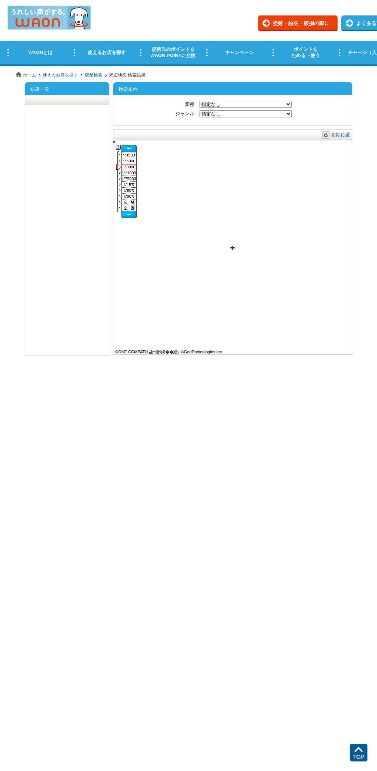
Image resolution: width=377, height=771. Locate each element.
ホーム (29, 75)
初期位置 (340, 135)
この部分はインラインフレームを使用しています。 (188, 34)
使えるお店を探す (60, 75)
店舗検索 (93, 75)
